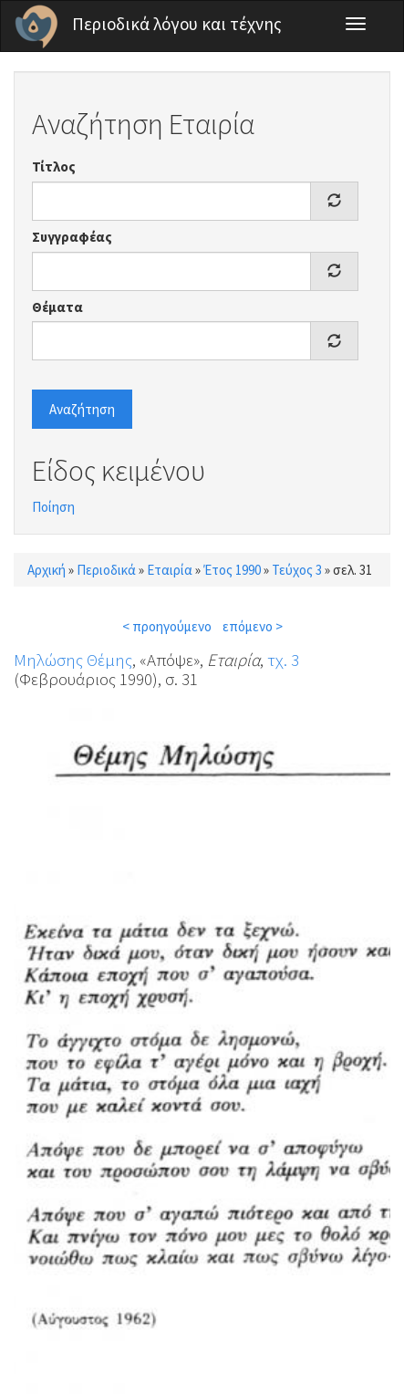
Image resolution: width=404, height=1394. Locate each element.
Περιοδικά (106, 569)
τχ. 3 (283, 660)
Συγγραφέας (72, 236)
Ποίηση (53, 506)
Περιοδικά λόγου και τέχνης (177, 24)
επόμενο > (253, 626)
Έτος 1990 (232, 569)
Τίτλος (54, 166)
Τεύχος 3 (297, 569)
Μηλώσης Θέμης (73, 660)
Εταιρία (169, 569)
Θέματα (57, 307)
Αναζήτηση (82, 409)
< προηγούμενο (167, 626)
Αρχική (46, 569)
